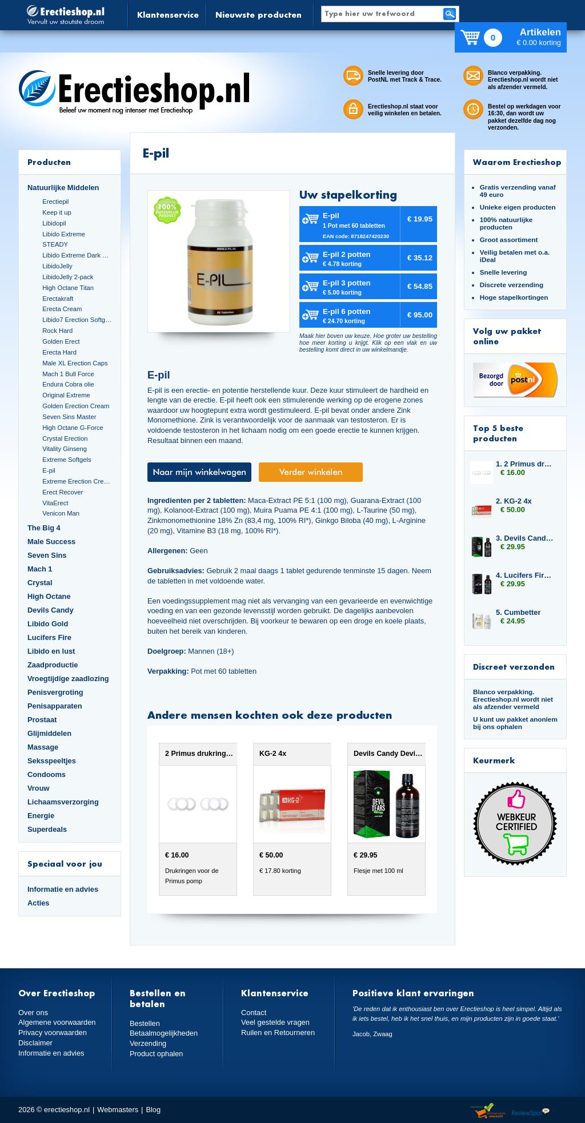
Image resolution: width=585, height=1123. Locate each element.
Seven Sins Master (69, 416)
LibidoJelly (57, 266)
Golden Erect (60, 341)
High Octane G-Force (72, 427)
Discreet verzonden (514, 666)
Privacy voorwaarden (52, 1032)
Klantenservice (168, 14)
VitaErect (55, 503)
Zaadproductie (52, 665)
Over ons (33, 1012)
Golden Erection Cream (75, 405)
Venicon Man (60, 513)
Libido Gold (47, 623)
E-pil (48, 470)
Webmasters (117, 1109)
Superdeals (47, 829)
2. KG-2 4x (514, 501)
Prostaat (42, 719)
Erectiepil (55, 201)
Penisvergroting (55, 692)
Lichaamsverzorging (63, 802)
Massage (42, 747)
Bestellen (145, 1023)
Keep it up (56, 212)
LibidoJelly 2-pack (67, 276)
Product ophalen (156, 1053)
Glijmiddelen (49, 733)
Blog (153, 1109)
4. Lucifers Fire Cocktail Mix (525, 575)
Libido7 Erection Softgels (77, 319)
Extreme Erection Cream (77, 481)
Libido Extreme (63, 234)
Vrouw (38, 788)
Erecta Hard (59, 352)
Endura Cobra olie (68, 384)
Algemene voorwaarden (57, 1022)
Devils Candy (50, 610)
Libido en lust (51, 651)
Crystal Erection (64, 438)
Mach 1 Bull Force (68, 374)
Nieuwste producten (258, 14)
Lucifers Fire (49, 637)
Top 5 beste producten (498, 433)
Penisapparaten (54, 706)
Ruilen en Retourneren (278, 1032)
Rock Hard (57, 330)
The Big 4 (44, 528)
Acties (38, 903)
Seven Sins (46, 555)
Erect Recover (62, 492)
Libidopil (54, 223)
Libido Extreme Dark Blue (77, 255)
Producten (49, 162)
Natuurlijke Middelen (63, 187)
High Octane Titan (68, 287)
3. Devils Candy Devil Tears (525, 538)
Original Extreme (66, 395)
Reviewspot (531, 1111)
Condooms (46, 774)
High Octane (49, 596)
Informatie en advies (62, 889)
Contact (253, 1012)
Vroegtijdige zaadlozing (68, 678)
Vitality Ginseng (64, 448)
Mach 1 (40, 569)
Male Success (51, 541)
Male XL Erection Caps (74, 363)
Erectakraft (57, 298)
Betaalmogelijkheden (164, 1033)
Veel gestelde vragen (275, 1022)
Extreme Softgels (66, 459)
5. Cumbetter (518, 612)
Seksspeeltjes (51, 760)
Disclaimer (35, 1043)
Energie (40, 815)
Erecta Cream (62, 308)
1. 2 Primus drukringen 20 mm (525, 464)
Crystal (40, 582)
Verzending (148, 1043)
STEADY (55, 244)
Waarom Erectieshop (517, 162)
